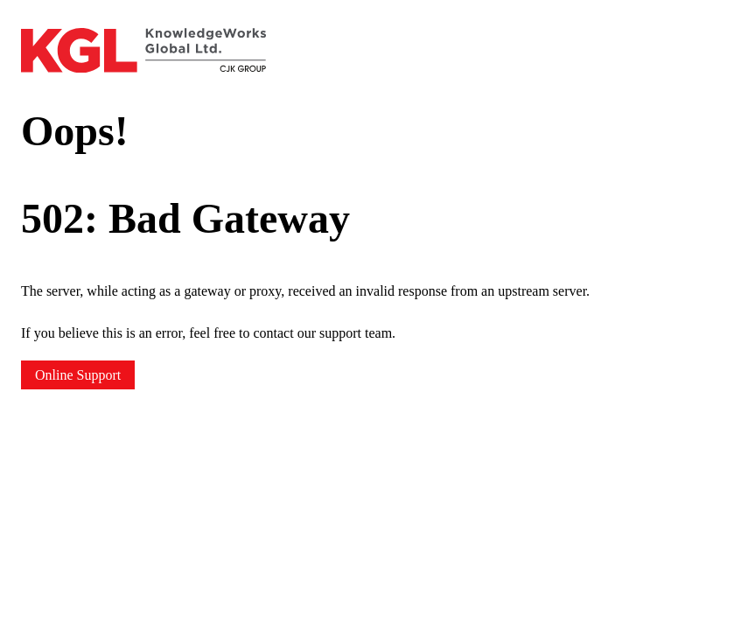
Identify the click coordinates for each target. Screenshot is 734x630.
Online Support (78, 375)
